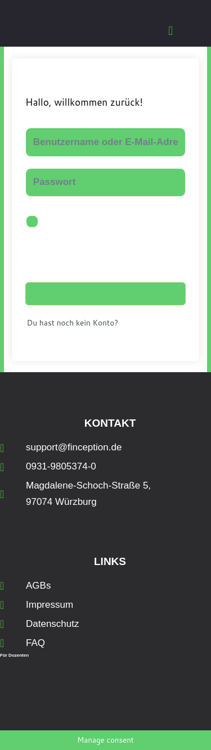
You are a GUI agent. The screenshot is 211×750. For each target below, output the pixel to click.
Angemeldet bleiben (52, 244)
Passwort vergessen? (150, 237)
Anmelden (105, 293)
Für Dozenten (14, 655)
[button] (170, 30)
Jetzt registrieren (153, 323)
